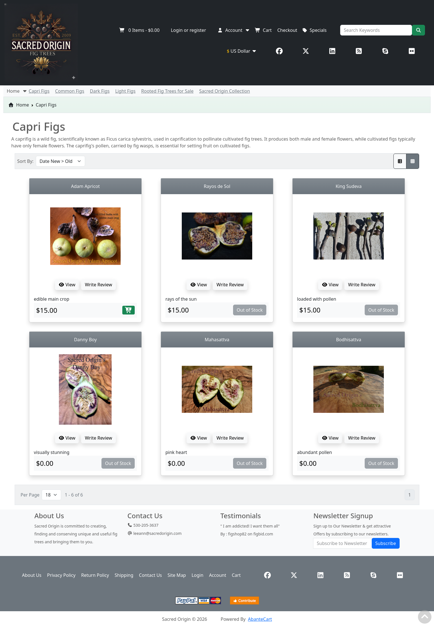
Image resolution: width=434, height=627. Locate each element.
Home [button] (17, 91)
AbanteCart (260, 619)
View (67, 285)
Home (18, 105)
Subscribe (385, 543)
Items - (139, 30)
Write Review (98, 285)
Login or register (188, 30)
